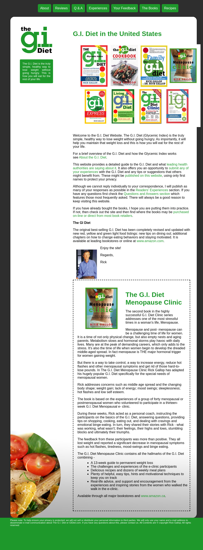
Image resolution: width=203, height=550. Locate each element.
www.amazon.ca (153, 496)
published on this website (143, 175)
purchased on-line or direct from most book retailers (131, 213)
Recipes (170, 8)
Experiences (98, 8)
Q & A (78, 8)
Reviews (61, 8)
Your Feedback (125, 8)
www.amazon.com (150, 241)
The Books (150, 8)
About (44, 8)
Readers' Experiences (152, 190)
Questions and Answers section (147, 194)
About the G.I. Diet (92, 157)
